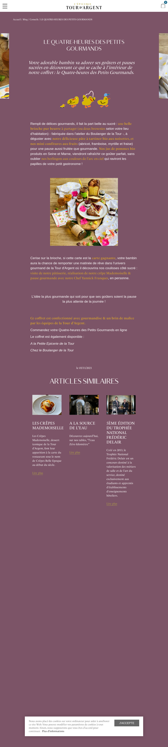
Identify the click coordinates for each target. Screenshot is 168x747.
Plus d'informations (53, 731)
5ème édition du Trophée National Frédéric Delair (120, 432)
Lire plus (37, 473)
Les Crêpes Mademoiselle (48, 425)
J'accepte (126, 723)
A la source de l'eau (82, 425)
